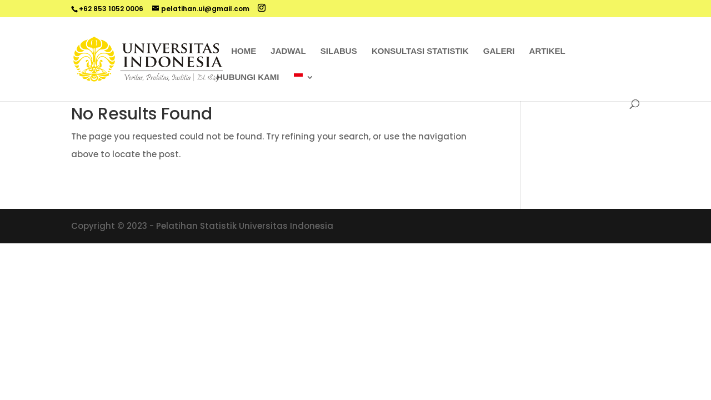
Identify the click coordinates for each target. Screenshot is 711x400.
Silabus (339, 51)
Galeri (499, 51)
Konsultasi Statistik (420, 51)
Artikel (547, 51)
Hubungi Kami (248, 77)
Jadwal (288, 51)
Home (243, 51)
